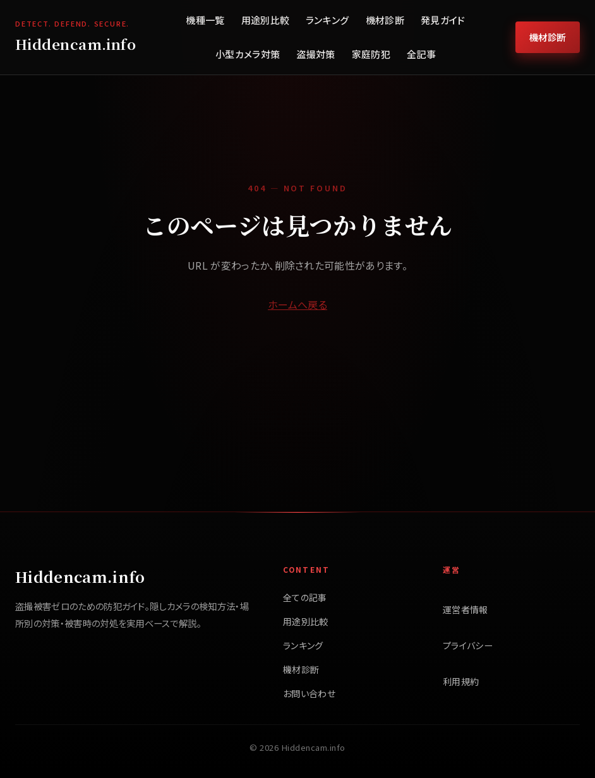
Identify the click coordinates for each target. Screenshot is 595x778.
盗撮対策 (315, 54)
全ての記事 (305, 597)
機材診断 (385, 20)
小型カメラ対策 (247, 54)
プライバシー (468, 645)
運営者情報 (465, 609)
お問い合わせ (309, 693)
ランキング (327, 20)
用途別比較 (265, 20)
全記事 (421, 54)
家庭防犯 (371, 54)
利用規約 (461, 681)
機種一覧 (205, 20)
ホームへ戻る (297, 304)
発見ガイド (443, 20)
